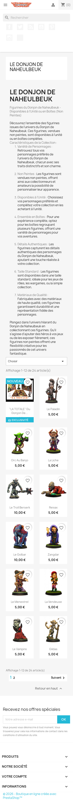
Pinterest (52, 27)
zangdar (53, 554)
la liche (53, 460)
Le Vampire (19, 649)
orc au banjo (19, 460)
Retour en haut (49, 688)
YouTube (41, 27)
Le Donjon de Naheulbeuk (26, 67)
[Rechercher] (36, 17)
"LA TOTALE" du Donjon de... (19, 411)
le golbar (19, 554)
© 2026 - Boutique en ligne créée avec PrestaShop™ (29, 796)
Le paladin (53, 409)
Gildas (53, 649)
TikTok (20, 38)
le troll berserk (20, 507)
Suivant (58, 677)
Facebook (9, 27)
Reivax (53, 507)
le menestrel (19, 602)
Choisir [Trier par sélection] (36, 361)
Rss (31, 27)
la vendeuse (53, 602)
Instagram (9, 38)
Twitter (20, 27)
